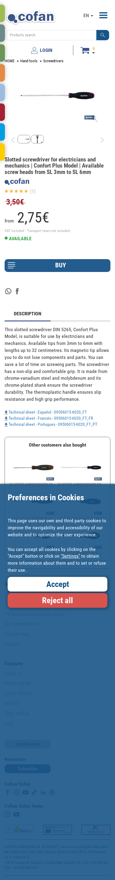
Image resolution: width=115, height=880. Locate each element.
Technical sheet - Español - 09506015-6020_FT (46, 412)
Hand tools (28, 61)
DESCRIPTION (27, 314)
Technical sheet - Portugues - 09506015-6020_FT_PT (51, 424)
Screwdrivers (53, 61)
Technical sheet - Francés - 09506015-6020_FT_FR (49, 418)
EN (88, 15)
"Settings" (70, 556)
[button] (102, 35)
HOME (9, 61)
